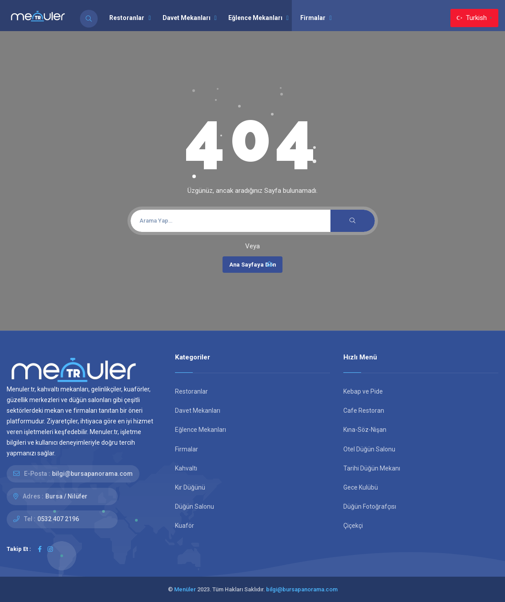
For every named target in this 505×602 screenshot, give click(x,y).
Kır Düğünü (190, 487)
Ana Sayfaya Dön (252, 264)
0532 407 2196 (58, 518)
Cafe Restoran (363, 410)
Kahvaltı (186, 468)
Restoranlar (130, 17)
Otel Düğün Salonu (369, 449)
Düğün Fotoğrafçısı (369, 506)
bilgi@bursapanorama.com (92, 473)
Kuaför (184, 525)
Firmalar (316, 17)
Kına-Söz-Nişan (364, 429)
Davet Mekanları (190, 17)
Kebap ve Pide (363, 391)
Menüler (185, 589)
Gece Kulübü (360, 487)
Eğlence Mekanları (258, 17)
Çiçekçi (353, 525)
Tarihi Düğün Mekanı (371, 468)
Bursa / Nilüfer (66, 496)
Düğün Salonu (194, 506)
